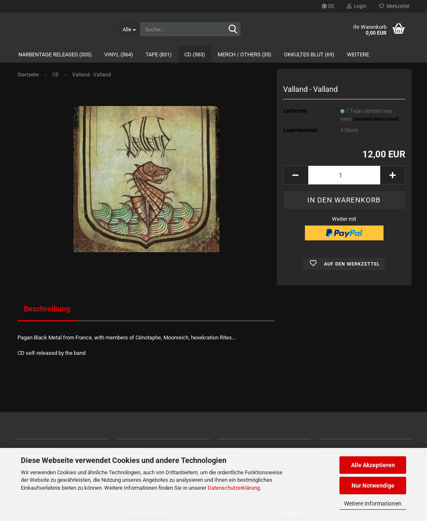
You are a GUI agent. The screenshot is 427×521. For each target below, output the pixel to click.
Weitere (358, 54)
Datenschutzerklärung (234, 488)
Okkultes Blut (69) (309, 54)
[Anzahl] (344, 175)
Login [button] (357, 6)
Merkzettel (394, 6)
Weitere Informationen (373, 503)
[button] (328, 6)
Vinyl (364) (118, 54)
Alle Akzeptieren (373, 465)
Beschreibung (47, 308)
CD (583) (194, 54)
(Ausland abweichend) (376, 119)
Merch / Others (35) (244, 54)
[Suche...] (129, 29)
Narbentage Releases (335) (55, 54)
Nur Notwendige (373, 485)
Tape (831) (159, 54)
